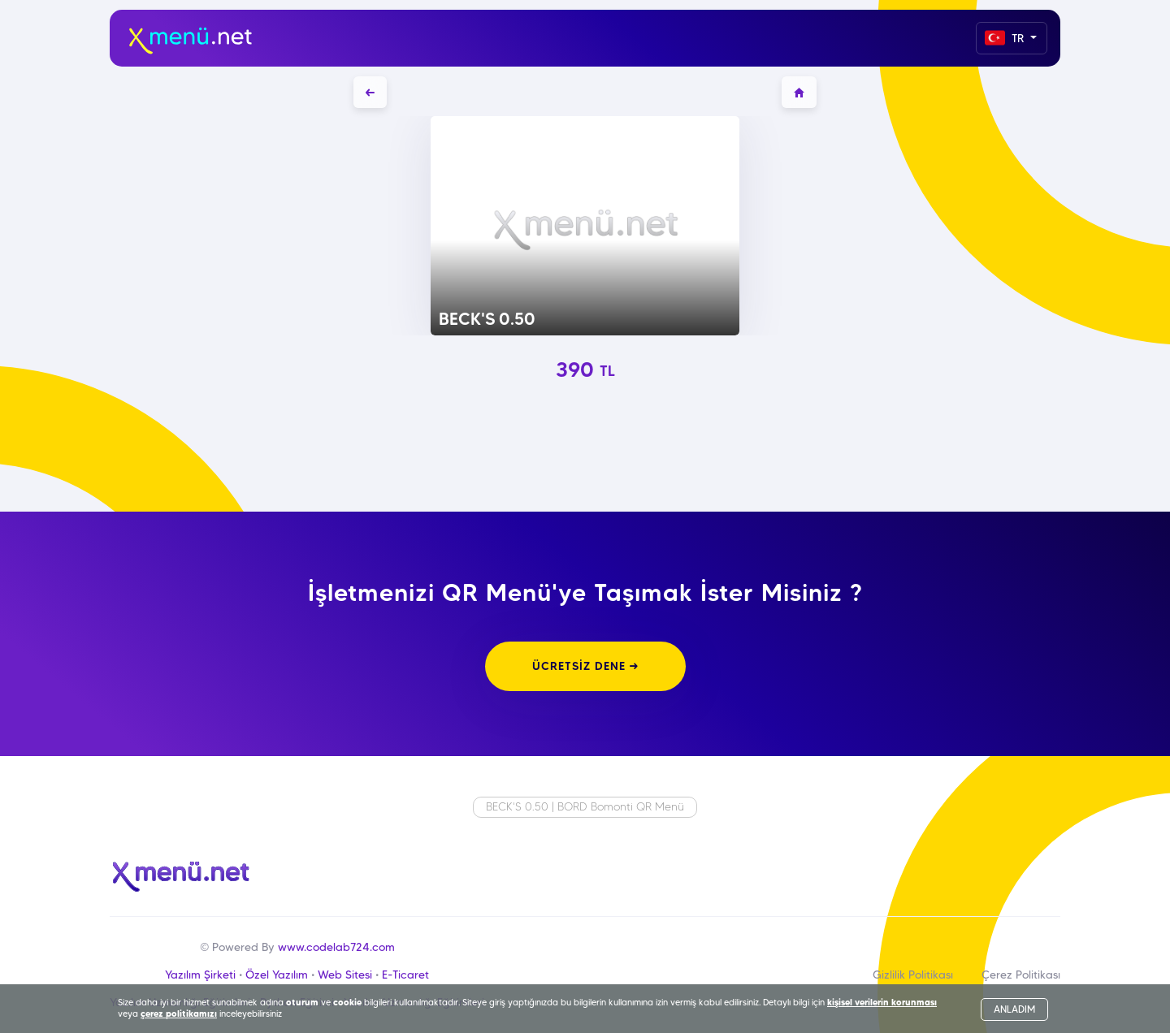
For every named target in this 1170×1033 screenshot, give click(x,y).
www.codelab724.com (336, 947)
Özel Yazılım (276, 974)
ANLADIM (1014, 1009)
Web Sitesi (345, 974)
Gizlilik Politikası (913, 974)
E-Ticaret (405, 974)
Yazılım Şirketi (200, 974)
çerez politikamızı (179, 1013)
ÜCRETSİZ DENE (585, 666)
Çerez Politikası (1021, 974)
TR (1006, 38)
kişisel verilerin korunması (882, 1002)
